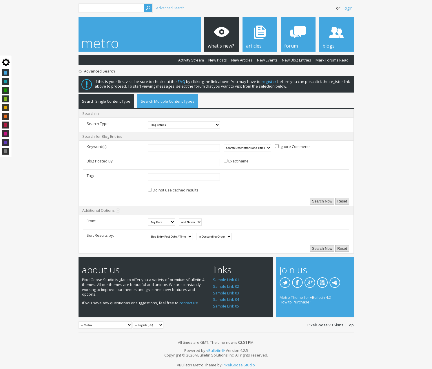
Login (348, 8)
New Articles (242, 60)
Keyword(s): (97, 146)
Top (350, 325)
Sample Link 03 (226, 293)
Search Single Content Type (106, 101)
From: (91, 220)
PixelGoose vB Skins (325, 325)
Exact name (236, 161)
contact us (188, 302)
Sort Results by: (100, 235)
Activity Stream (191, 60)
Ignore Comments (293, 146)
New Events (267, 60)
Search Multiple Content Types (167, 101)
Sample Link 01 (226, 279)
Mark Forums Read (332, 60)
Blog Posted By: (100, 161)
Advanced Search (170, 8)
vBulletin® (215, 350)
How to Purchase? (295, 302)
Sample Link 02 (226, 286)
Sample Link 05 (226, 306)
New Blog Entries (296, 60)
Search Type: (98, 123)
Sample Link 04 (226, 299)
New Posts (217, 60)
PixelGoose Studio (239, 365)
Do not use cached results (173, 190)
